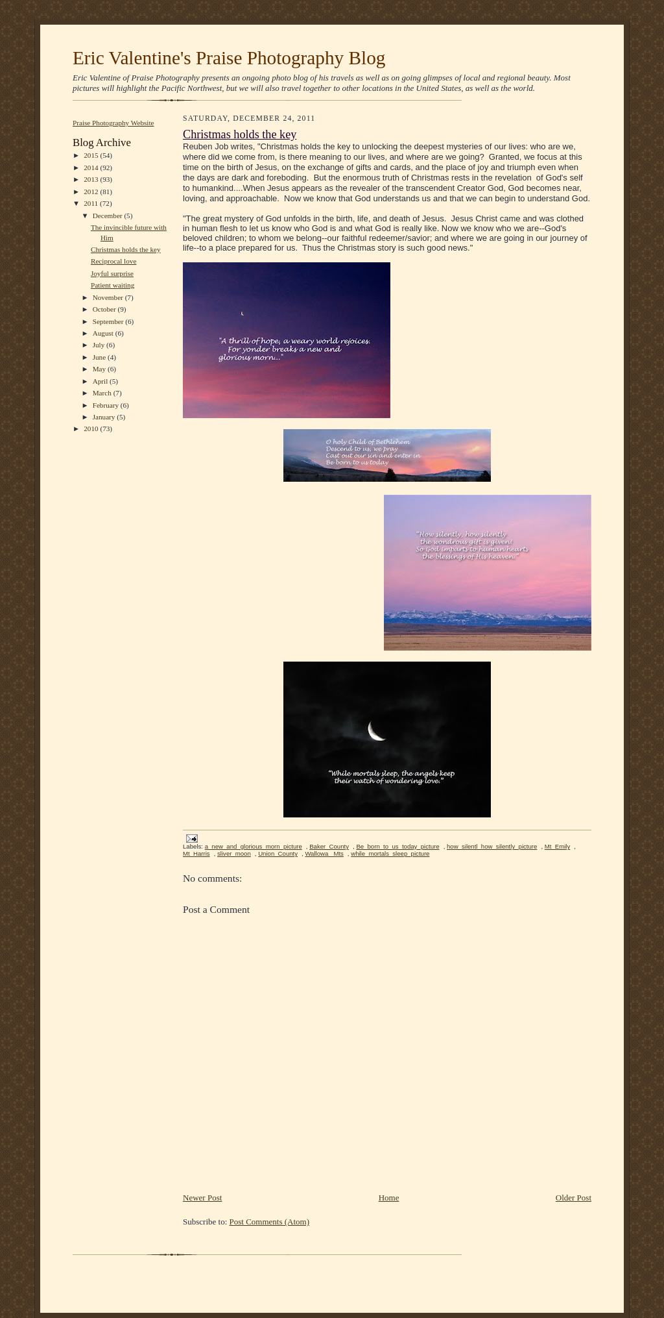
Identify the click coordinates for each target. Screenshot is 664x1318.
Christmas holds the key (126, 249)
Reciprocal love (113, 261)
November (109, 297)
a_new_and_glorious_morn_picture (253, 846)
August (104, 333)
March (103, 393)
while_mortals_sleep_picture (390, 853)
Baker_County (329, 846)
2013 (92, 179)
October (105, 309)
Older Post (573, 1197)
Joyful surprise (112, 273)
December (108, 215)
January (105, 417)
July (99, 345)
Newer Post (202, 1197)
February (107, 405)
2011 (92, 203)
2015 (92, 155)
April (101, 381)
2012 (92, 191)
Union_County (278, 853)
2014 (92, 167)
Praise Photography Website (113, 123)
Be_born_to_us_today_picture (397, 846)
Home (389, 1197)
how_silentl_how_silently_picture (492, 846)
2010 (92, 428)
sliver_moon (234, 853)
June (100, 357)
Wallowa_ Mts (324, 853)
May (100, 369)
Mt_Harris (196, 853)
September (109, 321)
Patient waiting (112, 285)
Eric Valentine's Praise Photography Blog (229, 57)
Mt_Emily (558, 846)
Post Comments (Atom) (270, 1221)
